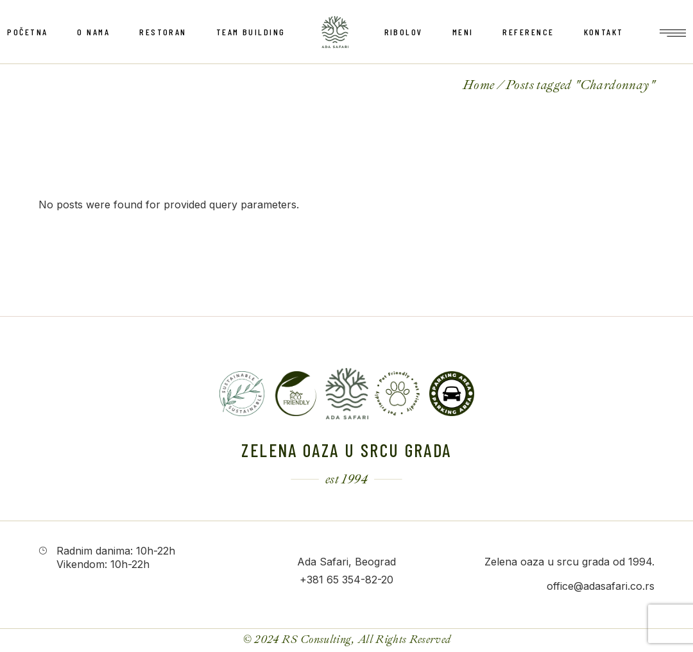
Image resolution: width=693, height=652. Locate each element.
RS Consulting (317, 639)
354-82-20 (367, 579)
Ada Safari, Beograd (346, 561)
